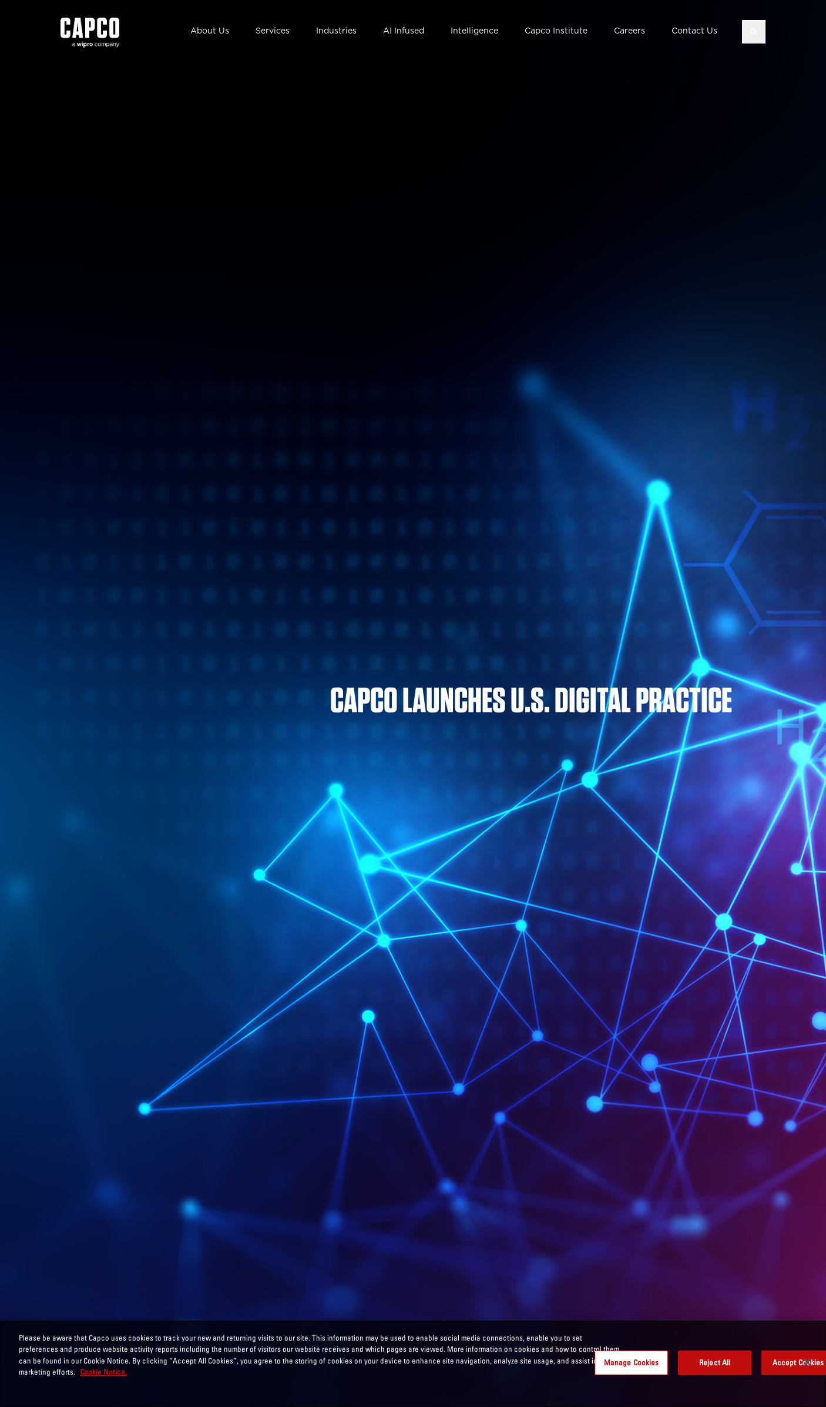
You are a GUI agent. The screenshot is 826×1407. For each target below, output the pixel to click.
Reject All (714, 1362)
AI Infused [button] (403, 30)
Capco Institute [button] (556, 30)
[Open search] (753, 31)
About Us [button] (209, 30)
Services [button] (273, 30)
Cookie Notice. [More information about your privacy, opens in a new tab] (103, 1371)
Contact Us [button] (694, 30)
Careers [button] (629, 30)
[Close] (807, 1362)
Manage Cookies (631, 1362)
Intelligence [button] (474, 30)
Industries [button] (336, 30)
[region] (413, 1364)
